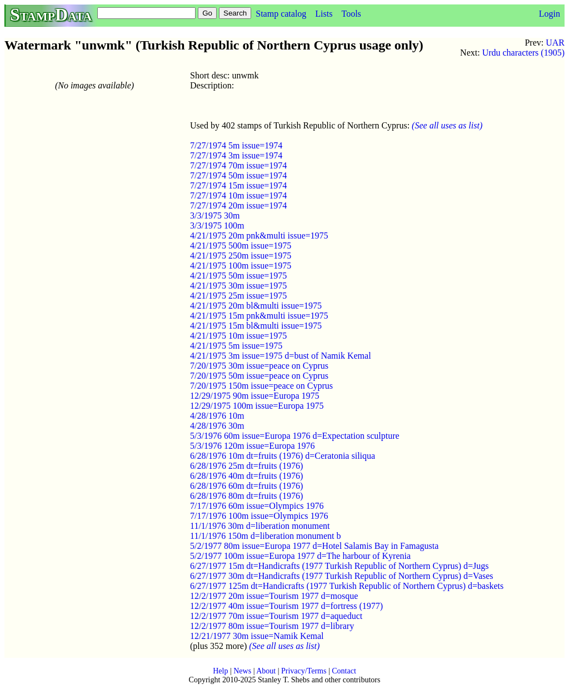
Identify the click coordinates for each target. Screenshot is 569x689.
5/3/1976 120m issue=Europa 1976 (252, 445)
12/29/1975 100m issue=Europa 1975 (257, 405)
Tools (351, 13)
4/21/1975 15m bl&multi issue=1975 (256, 325)
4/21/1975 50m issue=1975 (238, 275)
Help (220, 671)
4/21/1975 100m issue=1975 (240, 265)
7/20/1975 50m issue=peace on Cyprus (259, 375)
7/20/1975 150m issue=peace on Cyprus (261, 385)
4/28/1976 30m (217, 425)
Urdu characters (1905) (523, 52)
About (266, 671)
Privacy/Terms (303, 671)
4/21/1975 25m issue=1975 (238, 295)
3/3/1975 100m (217, 225)
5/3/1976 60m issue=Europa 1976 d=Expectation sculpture (295, 435)
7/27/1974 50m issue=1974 (238, 175)
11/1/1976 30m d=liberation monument (260, 526)
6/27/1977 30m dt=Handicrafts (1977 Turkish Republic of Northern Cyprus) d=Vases (341, 576)
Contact (344, 671)
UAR (555, 42)
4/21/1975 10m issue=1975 (238, 335)
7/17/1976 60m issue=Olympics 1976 (257, 505)
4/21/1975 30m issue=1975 (238, 285)
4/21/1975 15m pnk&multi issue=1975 (259, 315)
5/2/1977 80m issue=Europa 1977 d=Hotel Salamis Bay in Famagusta (314, 546)
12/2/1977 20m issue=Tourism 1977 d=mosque (274, 596)
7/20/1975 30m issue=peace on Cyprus (259, 365)
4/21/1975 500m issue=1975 (240, 245)
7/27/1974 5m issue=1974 (236, 145)
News (242, 671)
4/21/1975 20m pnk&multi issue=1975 (259, 235)
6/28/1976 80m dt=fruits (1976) (246, 495)
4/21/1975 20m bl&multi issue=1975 (256, 305)
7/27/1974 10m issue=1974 (238, 195)
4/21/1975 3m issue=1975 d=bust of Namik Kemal (280, 355)
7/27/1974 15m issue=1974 (238, 185)
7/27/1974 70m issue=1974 (238, 165)
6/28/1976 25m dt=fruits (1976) (246, 465)
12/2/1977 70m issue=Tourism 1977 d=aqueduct (276, 616)
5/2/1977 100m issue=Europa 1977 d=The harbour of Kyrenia (300, 556)
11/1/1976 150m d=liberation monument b (265, 536)
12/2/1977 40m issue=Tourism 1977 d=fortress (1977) (286, 606)
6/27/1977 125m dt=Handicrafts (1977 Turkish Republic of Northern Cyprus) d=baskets (346, 586)
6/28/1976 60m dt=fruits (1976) (246, 485)
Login (549, 13)
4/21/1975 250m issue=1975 (240, 255)
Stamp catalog (281, 13)
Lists (323, 13)
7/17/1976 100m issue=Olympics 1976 (259, 516)
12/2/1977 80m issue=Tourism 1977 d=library (272, 626)
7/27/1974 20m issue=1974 (238, 205)
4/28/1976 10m (217, 415)
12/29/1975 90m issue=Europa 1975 (255, 395)
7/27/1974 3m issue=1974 (236, 155)
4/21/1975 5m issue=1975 (236, 345)
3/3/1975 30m (214, 215)
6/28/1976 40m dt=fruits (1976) (246, 475)
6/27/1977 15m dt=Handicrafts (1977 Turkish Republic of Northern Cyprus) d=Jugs (339, 566)
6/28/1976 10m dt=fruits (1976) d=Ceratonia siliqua (282, 455)
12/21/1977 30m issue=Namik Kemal (257, 636)
